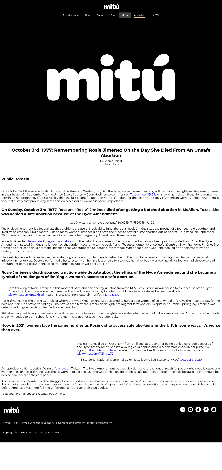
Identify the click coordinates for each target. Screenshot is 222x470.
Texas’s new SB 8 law (144, 194)
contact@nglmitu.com (99, 422)
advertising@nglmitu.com (70, 422)
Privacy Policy (10, 422)
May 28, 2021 (112, 294)
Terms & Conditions (31, 422)
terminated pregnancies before (50, 241)
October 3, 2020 (191, 359)
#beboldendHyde (100, 350)
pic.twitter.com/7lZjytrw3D (95, 353)
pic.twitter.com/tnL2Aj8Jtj (26, 294)
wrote (62, 368)
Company (49, 422)
